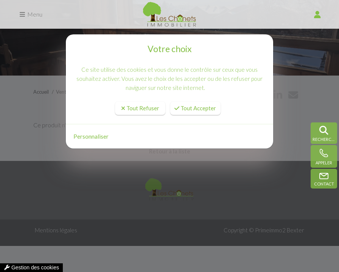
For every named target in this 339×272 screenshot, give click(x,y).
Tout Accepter (195, 108)
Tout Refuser (140, 108)
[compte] (317, 14)
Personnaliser (91, 136)
